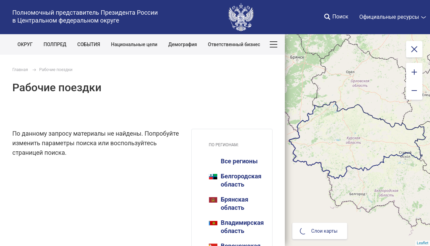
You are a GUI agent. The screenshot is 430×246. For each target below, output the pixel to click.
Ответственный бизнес (234, 44)
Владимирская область (236, 226)
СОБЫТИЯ (88, 44)
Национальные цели (134, 44)
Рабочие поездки (56, 69)
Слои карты (319, 231)
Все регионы (239, 161)
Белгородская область (235, 180)
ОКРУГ (25, 44)
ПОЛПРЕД (54, 44)
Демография (182, 44)
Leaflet (422, 243)
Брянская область (229, 203)
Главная (20, 69)
